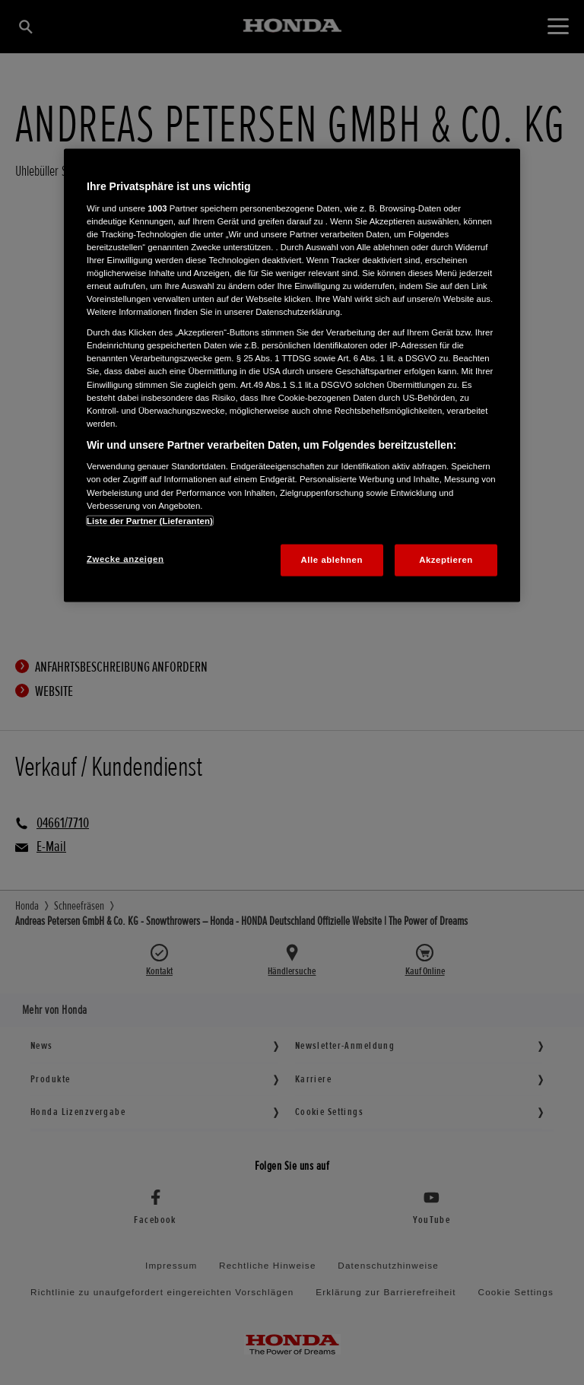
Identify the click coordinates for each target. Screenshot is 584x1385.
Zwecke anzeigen (125, 558)
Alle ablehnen (332, 559)
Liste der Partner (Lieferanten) (150, 520)
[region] (292, 375)
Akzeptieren (446, 559)
